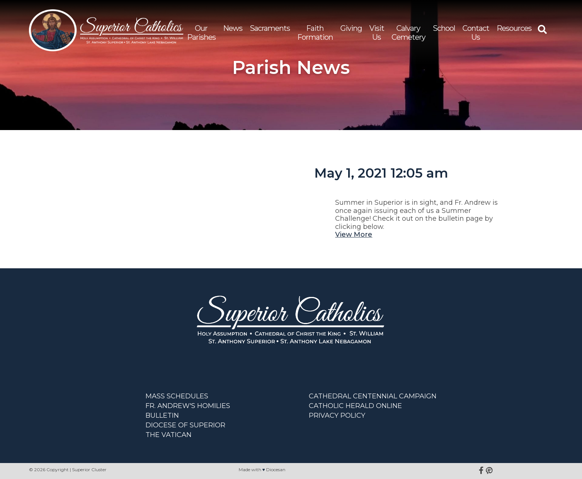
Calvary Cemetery (408, 33)
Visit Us (376, 33)
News (232, 28)
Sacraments (270, 28)
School (444, 28)
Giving (351, 28)
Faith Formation (315, 33)
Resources (514, 28)
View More (353, 234)
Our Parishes (201, 33)
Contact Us (475, 33)
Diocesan (275, 469)
